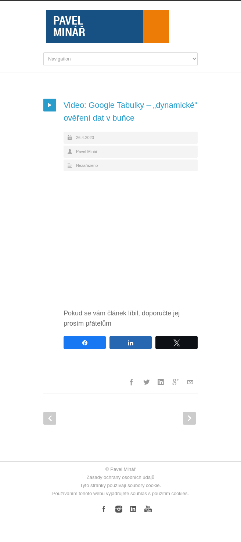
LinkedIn (161, 382)
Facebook (131, 382)
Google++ (175, 382)
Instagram (118, 509)
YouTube (148, 509)
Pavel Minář (86, 151)
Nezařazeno (87, 165)
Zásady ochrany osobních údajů (120, 477)
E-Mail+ (190, 382)
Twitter (146, 382)
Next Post (189, 418)
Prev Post (49, 418)
